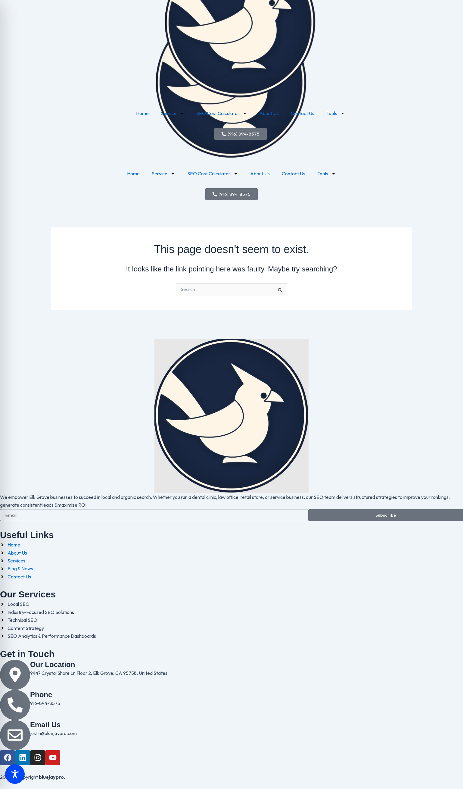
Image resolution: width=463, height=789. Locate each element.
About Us (260, 174)
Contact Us (293, 174)
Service (163, 173)
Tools (326, 173)
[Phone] (15, 705)
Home (133, 174)
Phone (41, 694)
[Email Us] (15, 735)
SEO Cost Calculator (212, 173)
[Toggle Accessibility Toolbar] (15, 774)
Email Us (45, 725)
